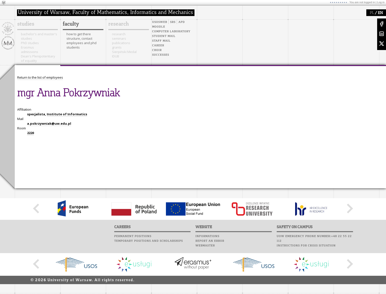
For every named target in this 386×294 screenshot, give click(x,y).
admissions (29, 52)
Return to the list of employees (40, 77)
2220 (30, 133)
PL (372, 13)
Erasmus (27, 47)
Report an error (209, 241)
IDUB (115, 56)
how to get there (78, 34)
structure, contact (79, 38)
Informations (207, 236)
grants (117, 47)
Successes (160, 54)
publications (121, 43)
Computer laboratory (171, 31)
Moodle (158, 26)
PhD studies (30, 43)
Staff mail (161, 40)
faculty (71, 24)
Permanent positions (132, 236)
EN (380, 13)
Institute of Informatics (67, 114)
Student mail (164, 36)
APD (181, 22)
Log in (381, 2)
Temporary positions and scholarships (148, 241)
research (118, 24)
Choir (157, 50)
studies (25, 24)
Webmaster (205, 245)
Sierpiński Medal (124, 52)
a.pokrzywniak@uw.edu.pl (49, 123)
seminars (119, 38)
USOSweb (159, 22)
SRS (173, 22)
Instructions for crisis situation (306, 245)
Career (158, 45)
